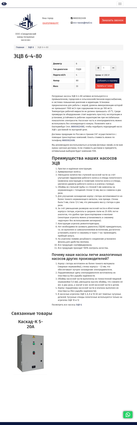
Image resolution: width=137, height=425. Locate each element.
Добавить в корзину (107, 80)
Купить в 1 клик (104, 86)
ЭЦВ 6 (31, 47)
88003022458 (77, 126)
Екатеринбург (51, 23)
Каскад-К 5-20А (30, 324)
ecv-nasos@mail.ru (82, 23)
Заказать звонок (112, 20)
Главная (20, 47)
